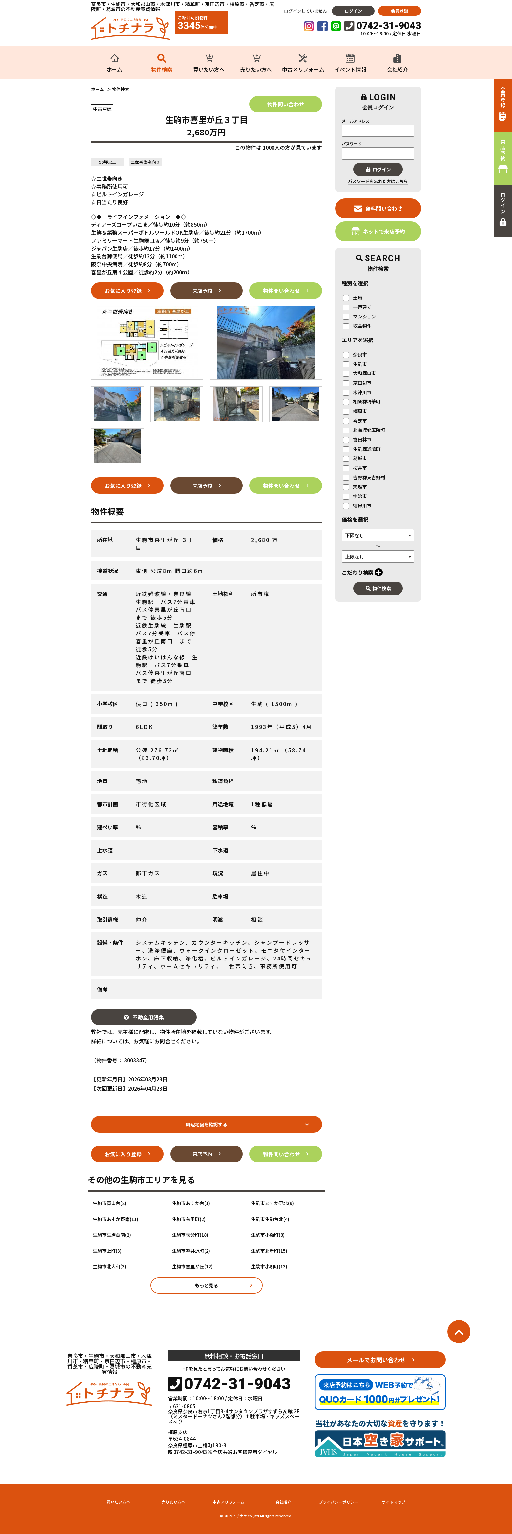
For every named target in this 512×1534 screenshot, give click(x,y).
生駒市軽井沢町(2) (191, 1250)
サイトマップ (393, 1502)
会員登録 (399, 11)
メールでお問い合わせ (376, 1359)
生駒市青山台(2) (109, 1203)
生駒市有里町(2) (189, 1219)
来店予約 (202, 290)
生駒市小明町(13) (269, 1266)
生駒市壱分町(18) (190, 1234)
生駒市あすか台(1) (191, 1203)
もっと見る (206, 1285)
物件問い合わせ (285, 104)
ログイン (353, 11)
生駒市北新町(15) (269, 1250)
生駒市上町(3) (107, 1250)
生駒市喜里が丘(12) (192, 1266)
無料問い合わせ (378, 208)
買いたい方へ (118, 1502)
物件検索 (378, 588)
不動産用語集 (144, 1017)
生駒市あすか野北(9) (272, 1203)
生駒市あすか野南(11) (115, 1219)
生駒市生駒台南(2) (112, 1234)
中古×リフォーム (228, 1502)
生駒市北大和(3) (109, 1266)
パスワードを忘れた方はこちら (378, 181)
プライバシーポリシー (338, 1502)
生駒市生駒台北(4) (270, 1219)
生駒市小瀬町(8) (268, 1234)
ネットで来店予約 (378, 231)
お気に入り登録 (123, 291)
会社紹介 (283, 1502)
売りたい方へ (173, 1502)
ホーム (97, 89)
